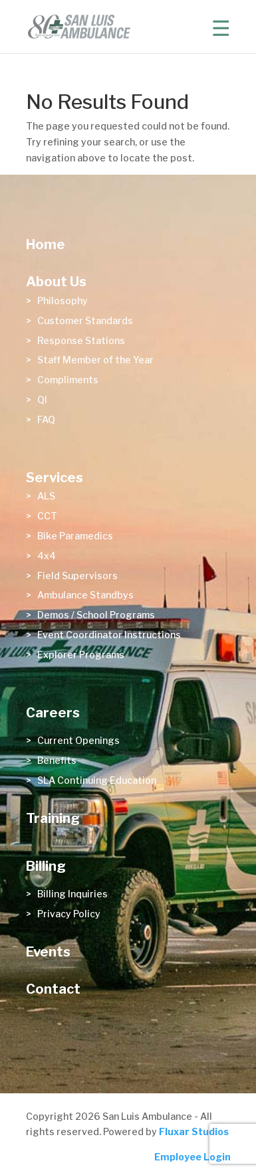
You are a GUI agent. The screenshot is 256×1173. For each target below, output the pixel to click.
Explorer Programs (80, 654)
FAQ (46, 419)
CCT (47, 515)
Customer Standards (85, 320)
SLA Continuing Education (96, 780)
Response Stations (81, 340)
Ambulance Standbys (85, 594)
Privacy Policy (68, 913)
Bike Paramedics (75, 535)
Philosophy (62, 300)
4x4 (46, 555)
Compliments (67, 379)
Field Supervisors (77, 575)
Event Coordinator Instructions (109, 634)
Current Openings (78, 740)
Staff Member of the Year (95, 359)
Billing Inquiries (72, 893)
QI (42, 399)
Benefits (56, 760)
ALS (46, 495)
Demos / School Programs (96, 614)
